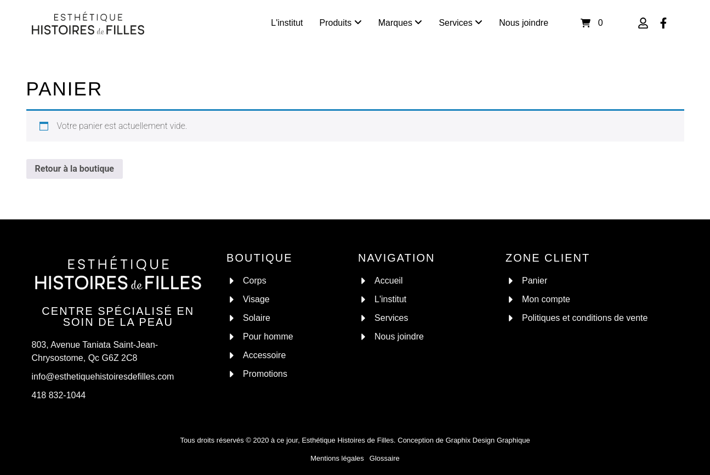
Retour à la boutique (75, 168)
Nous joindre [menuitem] (523, 22)
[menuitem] (340, 23)
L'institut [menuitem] (287, 22)
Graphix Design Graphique (488, 440)
